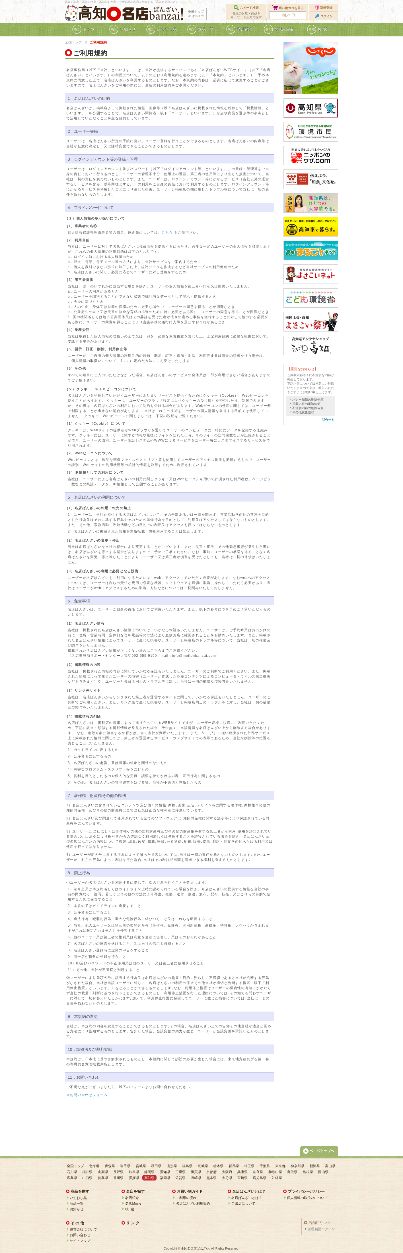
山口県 (87, 1178)
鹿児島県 (259, 1178)
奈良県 (258, 1172)
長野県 (118, 1172)
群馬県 (234, 1166)
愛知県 (165, 1172)
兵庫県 (242, 1172)
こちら (167, 233)
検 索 (129, 1209)
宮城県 (141, 1166)
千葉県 (265, 1166)
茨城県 (203, 1166)
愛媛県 (134, 1178)
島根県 (308, 1172)
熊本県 (211, 1178)
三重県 (180, 1172)
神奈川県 (297, 1166)
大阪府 (227, 1172)
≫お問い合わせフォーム (87, 1095)
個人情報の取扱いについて (307, 1198)
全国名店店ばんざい (195, 1248)
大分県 (227, 1178)
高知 (92, 13)
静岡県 (149, 1172)
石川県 (72, 1172)
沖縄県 (277, 1178)
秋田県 (156, 1166)
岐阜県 (134, 1172)
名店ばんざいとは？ (246, 1198)
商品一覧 (76, 1204)
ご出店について (243, 1204)
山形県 (172, 1166)
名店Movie (133, 1204)
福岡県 (165, 1178)
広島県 (72, 1178)
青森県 (110, 1166)
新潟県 (315, 1166)
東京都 (280, 1166)
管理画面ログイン (321, 1229)
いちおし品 (78, 1198)
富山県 (330, 1166)
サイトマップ (80, 1241)
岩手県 (125, 1166)
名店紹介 (132, 1198)
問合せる (328, 419)
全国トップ (73, 42)
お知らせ (76, 1209)
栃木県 (218, 1166)
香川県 (118, 1178)
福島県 (187, 1166)
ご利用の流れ (186, 1198)
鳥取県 (292, 1172)
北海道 (94, 1166)
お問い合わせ (80, 1235)
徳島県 (103, 1178)
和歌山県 (275, 1172)
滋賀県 (196, 1172)
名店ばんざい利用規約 (193, 1204)
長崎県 (196, 1178)
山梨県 (103, 1172)
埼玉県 (249, 1166)
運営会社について (83, 1229)
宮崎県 (242, 1178)
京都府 (211, 1172)
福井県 (87, 1172)
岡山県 (323, 1172)
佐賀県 (180, 1178)
